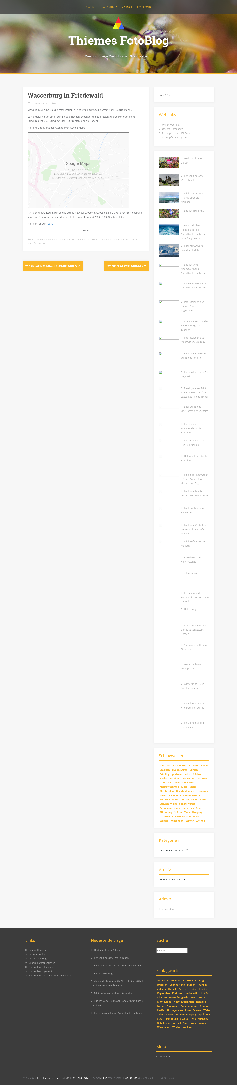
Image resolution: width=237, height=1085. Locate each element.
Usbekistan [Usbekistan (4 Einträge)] (166, 816)
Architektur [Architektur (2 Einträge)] (180, 765)
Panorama (99, 239)
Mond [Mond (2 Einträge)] (193, 786)
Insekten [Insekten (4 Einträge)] (175, 778)
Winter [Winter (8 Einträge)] (190, 820)
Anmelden (168, 909)
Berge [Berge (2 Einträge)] (204, 765)
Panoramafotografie (40, 239)
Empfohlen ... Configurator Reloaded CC (50, 975)
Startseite (92, 6)
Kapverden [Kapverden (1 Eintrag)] (189, 778)
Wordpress (131, 1077)
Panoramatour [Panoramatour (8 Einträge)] (191, 795)
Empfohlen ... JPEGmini (41, 971)
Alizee (103, 1077)
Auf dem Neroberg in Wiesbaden (126, 265)
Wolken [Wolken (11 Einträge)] (200, 820)
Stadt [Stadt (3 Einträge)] (199, 808)
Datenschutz (109, 6)
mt (55, 103)
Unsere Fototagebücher (41, 962)
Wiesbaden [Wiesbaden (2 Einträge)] (177, 820)
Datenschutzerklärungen (78, 177)
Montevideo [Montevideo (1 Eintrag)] (167, 791)
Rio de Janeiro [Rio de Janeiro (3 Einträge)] (189, 799)
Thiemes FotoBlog (118, 40)
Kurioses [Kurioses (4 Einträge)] (202, 778)
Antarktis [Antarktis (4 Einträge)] (165, 765)
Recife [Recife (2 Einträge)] (175, 799)
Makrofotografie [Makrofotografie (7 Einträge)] (169, 786)
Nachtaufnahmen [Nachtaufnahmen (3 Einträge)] (186, 791)
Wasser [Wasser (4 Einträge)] (164, 820)
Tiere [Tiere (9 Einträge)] (187, 812)
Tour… (49, 223)
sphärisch (126, 239)
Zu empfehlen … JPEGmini (176, 133)
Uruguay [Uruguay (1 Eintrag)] (197, 812)
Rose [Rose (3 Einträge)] (203, 799)
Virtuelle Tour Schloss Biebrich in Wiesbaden (52, 265)
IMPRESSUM (63, 1077)
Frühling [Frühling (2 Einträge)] (164, 774)
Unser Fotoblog (36, 954)
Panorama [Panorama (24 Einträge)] (175, 795)
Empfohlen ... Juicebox (40, 967)
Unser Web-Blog (171, 124)
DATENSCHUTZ (80, 1077)
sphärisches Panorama (78, 239)
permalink (41, 243)
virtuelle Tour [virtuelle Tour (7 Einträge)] (183, 816)
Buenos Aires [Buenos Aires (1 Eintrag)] (179, 769)
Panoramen (144, 6)
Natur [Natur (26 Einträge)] (163, 795)
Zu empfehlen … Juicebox (176, 137)
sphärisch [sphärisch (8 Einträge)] (188, 808)
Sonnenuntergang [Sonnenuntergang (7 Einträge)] (170, 808)
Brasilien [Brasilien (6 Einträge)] (165, 769)
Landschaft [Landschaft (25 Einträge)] (166, 782)
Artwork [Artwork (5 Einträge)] (194, 765)
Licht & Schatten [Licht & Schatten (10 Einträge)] (184, 782)
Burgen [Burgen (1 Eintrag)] (194, 769)
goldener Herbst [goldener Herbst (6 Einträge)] (181, 774)
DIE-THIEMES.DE (44, 1077)
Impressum (127, 6)
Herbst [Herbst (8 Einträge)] (164, 778)
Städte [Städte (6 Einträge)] (178, 812)
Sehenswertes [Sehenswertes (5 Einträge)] (187, 803)
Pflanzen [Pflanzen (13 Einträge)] (165, 799)
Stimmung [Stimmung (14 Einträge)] (166, 812)
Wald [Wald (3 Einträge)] (196, 816)
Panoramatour (59, 239)
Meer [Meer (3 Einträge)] (184, 786)
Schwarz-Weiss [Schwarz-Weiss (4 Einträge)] (168, 803)
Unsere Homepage (172, 128)
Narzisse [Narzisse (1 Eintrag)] (203, 791)
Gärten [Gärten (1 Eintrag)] (197, 774)
